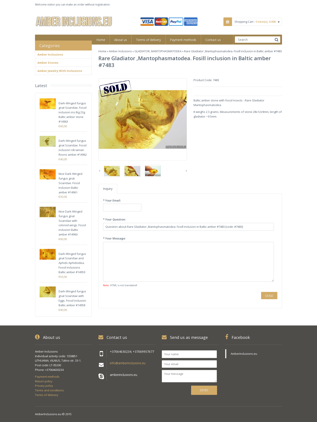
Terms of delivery (46, 395)
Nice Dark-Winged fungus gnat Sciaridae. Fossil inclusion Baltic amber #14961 (70, 183)
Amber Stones (47, 63)
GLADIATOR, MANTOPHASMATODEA (158, 51)
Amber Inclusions (120, 51)
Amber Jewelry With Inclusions (59, 71)
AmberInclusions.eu (244, 354)
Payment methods (47, 377)
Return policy (43, 381)
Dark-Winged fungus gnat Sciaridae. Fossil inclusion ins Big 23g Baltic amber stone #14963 (73, 112)
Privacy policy (44, 386)
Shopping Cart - (257, 22)
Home (102, 51)
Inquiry (107, 189)
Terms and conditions (49, 390)
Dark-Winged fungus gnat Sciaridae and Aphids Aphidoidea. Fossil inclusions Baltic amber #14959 (72, 263)
